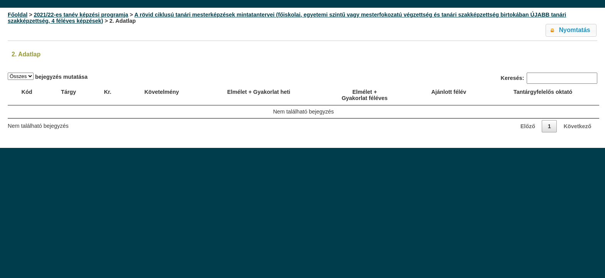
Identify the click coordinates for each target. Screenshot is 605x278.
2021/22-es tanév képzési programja (81, 15)
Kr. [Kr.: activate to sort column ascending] (107, 92)
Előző (528, 126)
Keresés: (549, 78)
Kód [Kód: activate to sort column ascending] (27, 92)
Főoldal (17, 15)
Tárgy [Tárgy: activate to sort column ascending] (68, 92)
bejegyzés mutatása (48, 76)
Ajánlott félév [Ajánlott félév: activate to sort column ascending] (448, 92)
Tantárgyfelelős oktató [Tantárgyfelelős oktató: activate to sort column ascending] (543, 92)
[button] (571, 30)
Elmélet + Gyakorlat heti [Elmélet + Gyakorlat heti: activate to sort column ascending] (259, 92)
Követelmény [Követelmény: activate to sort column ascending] (161, 92)
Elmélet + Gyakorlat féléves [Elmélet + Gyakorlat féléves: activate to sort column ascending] (364, 95)
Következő (577, 126)
